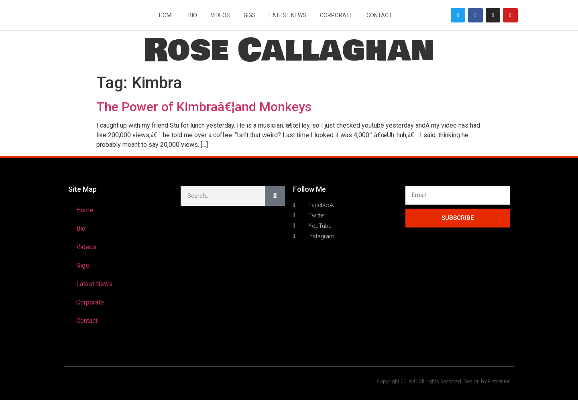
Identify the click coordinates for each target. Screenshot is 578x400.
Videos (220, 15)
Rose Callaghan (289, 50)
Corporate (336, 15)
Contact (379, 15)
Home (167, 15)
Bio (192, 15)
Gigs (250, 15)
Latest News (287, 15)
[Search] (275, 196)
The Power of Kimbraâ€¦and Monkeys (203, 106)
